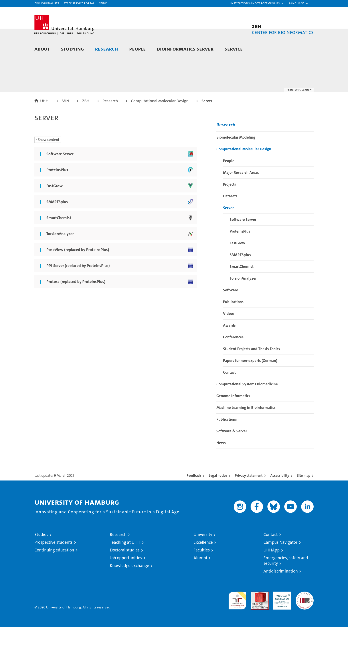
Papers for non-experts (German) (250, 388)
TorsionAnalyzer (243, 306)
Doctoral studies (125, 577)
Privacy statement (249, 503)
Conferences (233, 364)
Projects (229, 212)
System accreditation (305, 624)
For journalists (46, 3)
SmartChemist (241, 294)
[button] (257, 3)
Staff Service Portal (79, 3)
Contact (229, 400)
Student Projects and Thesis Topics (251, 376)
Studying (72, 48)
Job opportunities (126, 585)
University (203, 562)
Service (234, 48)
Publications (233, 329)
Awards (229, 353)
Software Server (243, 247)
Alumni (200, 585)
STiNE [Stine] (103, 3)
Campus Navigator (280, 570)
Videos (228, 341)
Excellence (203, 570)
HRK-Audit (281, 621)
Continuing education (54, 577)
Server (228, 235)
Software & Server (231, 458)
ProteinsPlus (240, 259)
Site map (303, 503)
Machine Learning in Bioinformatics (245, 435)
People (137, 48)
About (42, 48)
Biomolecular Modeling (235, 165)
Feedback (194, 503)
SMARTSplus (240, 282)
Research (106, 48)
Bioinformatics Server (185, 48)
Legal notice (218, 503)
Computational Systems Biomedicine (247, 411)
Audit (255, 621)
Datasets (230, 223)
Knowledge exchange (129, 593)
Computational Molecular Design (243, 176)
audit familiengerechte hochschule (237, 626)
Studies (41, 562)
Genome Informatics (233, 423)
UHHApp (271, 577)
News (221, 470)
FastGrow (237, 270)
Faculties (202, 577)
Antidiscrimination (280, 599)
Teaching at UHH (125, 570)
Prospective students (53, 570)
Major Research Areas (241, 200)
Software (230, 317)
